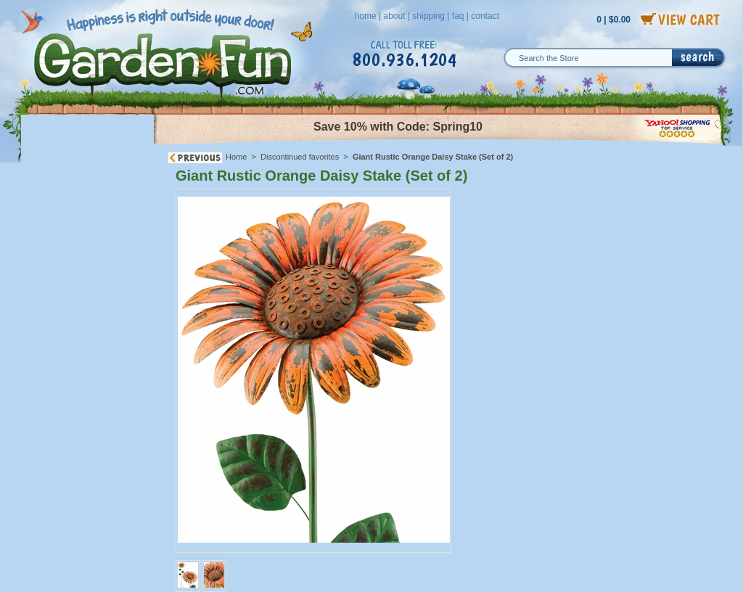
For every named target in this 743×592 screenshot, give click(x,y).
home (366, 16)
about (394, 16)
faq (458, 16)
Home (236, 156)
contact (485, 16)
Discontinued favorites (299, 156)
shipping (428, 16)
